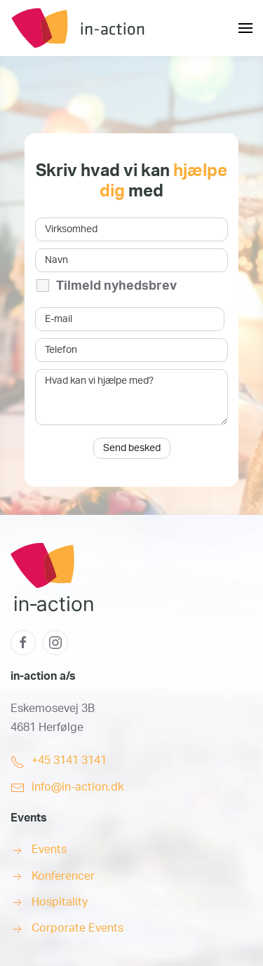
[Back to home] (116, 28)
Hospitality (60, 902)
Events (49, 849)
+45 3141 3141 (69, 760)
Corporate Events (77, 928)
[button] (245, 28)
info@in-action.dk (77, 787)
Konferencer (63, 876)
